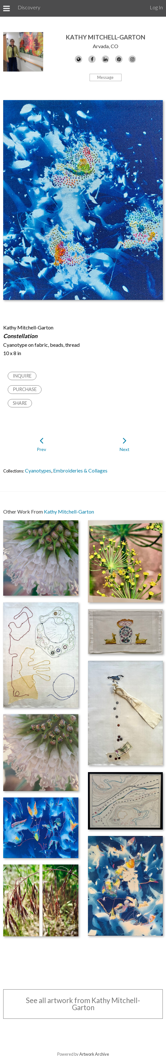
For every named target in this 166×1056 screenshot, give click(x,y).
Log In (156, 7)
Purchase (25, 389)
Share (20, 403)
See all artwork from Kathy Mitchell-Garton (83, 1004)
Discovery (29, 7)
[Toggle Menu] (6, 8)
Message (105, 77)
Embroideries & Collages (80, 470)
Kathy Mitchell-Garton (105, 37)
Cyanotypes (38, 470)
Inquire (22, 376)
